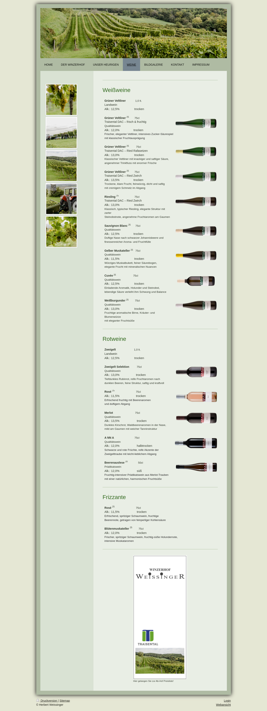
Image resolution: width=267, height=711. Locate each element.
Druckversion (47, 700)
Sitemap (65, 700)
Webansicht (223, 704)
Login (227, 700)
